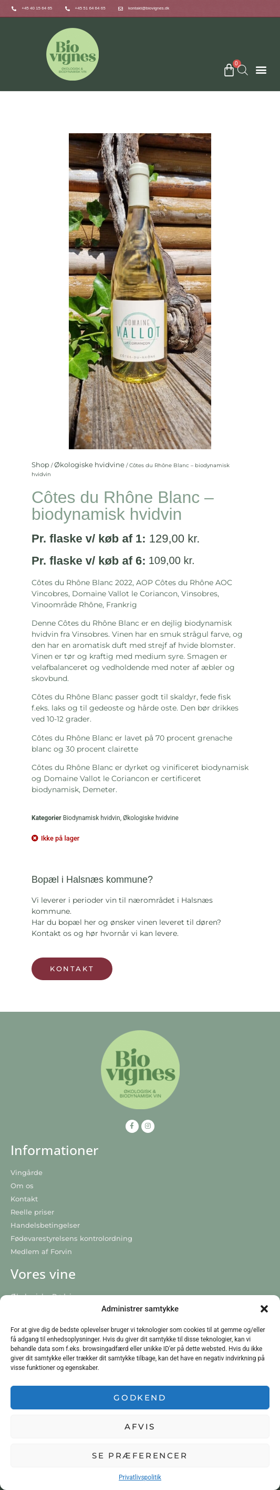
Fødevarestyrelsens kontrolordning (71, 1238)
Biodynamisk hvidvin (91, 818)
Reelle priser (32, 1212)
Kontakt (24, 1199)
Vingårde (27, 1172)
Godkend (139, 1398)
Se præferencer (140, 1455)
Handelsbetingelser (45, 1225)
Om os (22, 1185)
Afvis (140, 1427)
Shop (40, 464)
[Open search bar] (242, 70)
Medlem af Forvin (41, 1251)
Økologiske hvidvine (89, 464)
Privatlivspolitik (140, 1477)
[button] (264, 1309)
